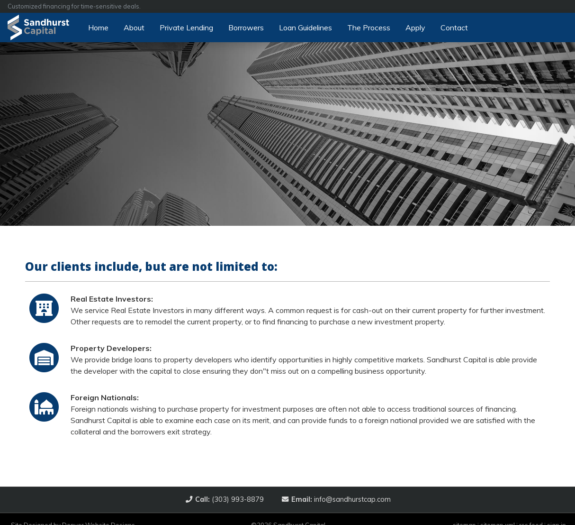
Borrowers (246, 27)
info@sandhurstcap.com (340, 499)
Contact (454, 27)
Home (98, 27)
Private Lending (186, 27)
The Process (368, 27)
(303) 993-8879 (228, 499)
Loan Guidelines (305, 27)
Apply (415, 27)
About (134, 27)
